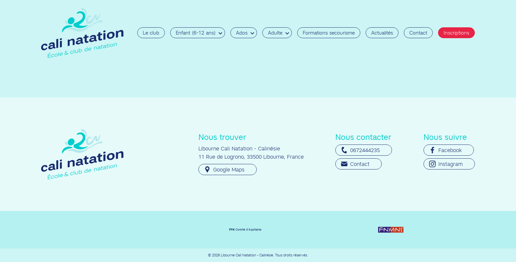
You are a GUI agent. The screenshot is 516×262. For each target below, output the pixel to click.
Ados (241, 33)
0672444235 (360, 150)
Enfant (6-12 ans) (196, 33)
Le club (151, 33)
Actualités (382, 33)
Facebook (445, 150)
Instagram (446, 164)
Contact (418, 33)
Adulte (275, 33)
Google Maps (224, 169)
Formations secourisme (329, 33)
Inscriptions (456, 33)
